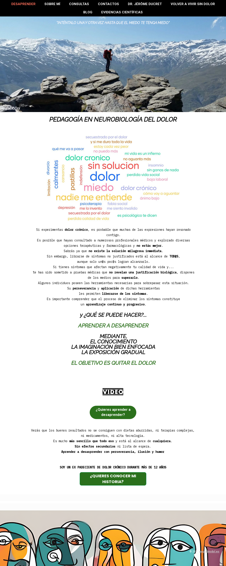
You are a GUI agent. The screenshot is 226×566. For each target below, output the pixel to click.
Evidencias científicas (122, 12)
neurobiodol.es (209, 551)
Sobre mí (52, 4)
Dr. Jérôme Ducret (145, 4)
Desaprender (23, 4)
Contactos (108, 4)
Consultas (79, 4)
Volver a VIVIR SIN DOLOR (193, 4)
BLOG (87, 12)
